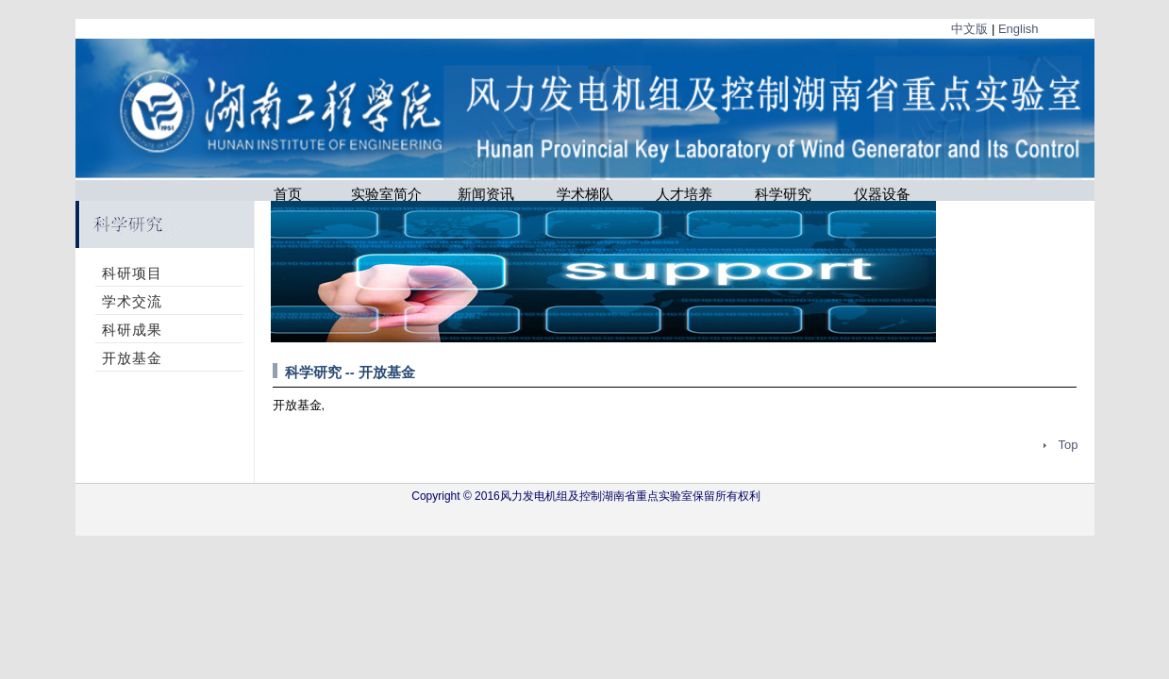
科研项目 (132, 273)
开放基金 (132, 358)
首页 (288, 193)
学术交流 (132, 301)
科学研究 (783, 193)
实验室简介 (386, 193)
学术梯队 (585, 193)
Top (1068, 445)
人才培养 (684, 193)
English (1018, 29)
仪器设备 (882, 193)
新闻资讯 (486, 193)
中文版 (969, 29)
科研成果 (132, 330)
